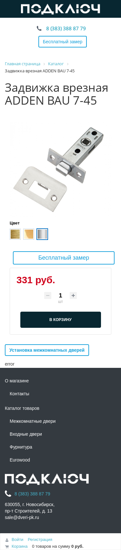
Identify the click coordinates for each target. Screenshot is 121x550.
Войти (17, 539)
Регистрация (40, 539)
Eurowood (20, 459)
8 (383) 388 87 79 (66, 28)
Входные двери (26, 434)
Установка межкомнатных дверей (47, 350)
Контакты (19, 393)
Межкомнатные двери (32, 421)
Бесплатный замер (63, 41)
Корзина (20, 546)
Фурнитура (21, 447)
